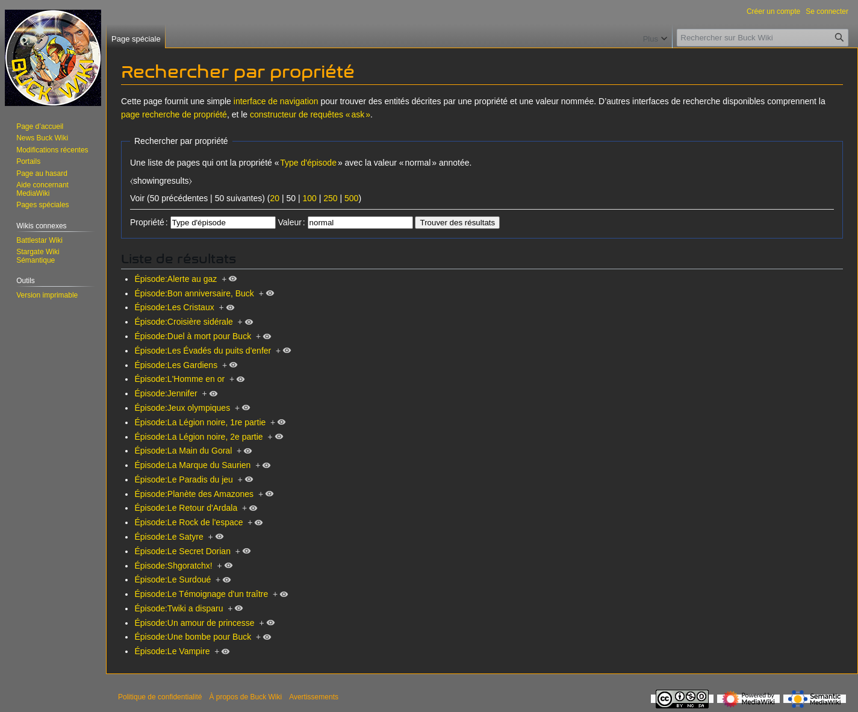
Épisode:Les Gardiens (175, 365)
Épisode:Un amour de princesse (194, 623)
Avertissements (313, 697)
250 (330, 198)
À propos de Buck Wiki (245, 697)
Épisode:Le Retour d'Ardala (185, 508)
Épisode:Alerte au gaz (175, 279)
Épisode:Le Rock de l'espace (188, 522)
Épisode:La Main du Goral (183, 450)
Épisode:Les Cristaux (174, 307)
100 (309, 198)
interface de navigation (276, 101)
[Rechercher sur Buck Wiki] (762, 37)
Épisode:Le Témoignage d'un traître (201, 594)
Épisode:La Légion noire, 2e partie (198, 437)
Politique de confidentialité (160, 697)
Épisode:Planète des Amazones (193, 494)
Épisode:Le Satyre (168, 537)
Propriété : (149, 222)
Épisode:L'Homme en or (179, 379)
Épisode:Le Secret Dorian (182, 551)
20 (274, 198)
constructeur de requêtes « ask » (310, 114)
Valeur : (291, 222)
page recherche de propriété (174, 114)
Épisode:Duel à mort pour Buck (192, 336)
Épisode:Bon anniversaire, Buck (193, 293)
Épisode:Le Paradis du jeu (183, 479)
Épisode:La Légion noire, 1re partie (200, 422)
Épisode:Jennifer (165, 393)
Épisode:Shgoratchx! (173, 565)
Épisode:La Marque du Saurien (192, 465)
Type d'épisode (308, 162)
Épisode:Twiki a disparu (178, 608)
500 (351, 198)
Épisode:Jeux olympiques (182, 408)
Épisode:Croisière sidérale (183, 321)
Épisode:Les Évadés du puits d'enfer (202, 350)
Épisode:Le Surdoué (172, 579)
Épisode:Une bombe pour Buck (192, 637)
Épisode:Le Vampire (172, 651)
